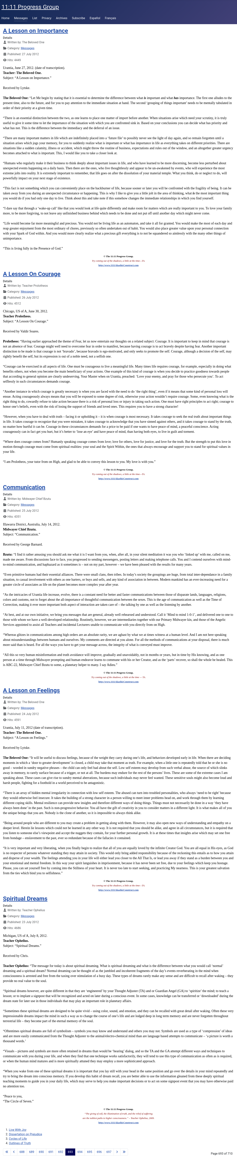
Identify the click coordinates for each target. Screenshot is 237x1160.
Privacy (46, 18)
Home (5, 18)
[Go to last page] (124, 1152)
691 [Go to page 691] (50, 1152)
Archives (61, 18)
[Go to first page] (7, 1152)
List (34, 18)
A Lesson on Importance (35, 30)
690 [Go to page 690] (41, 1152)
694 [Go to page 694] (79, 1152)
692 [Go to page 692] (60, 1152)
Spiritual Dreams (25, 898)
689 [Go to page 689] (31, 1152)
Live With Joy (17, 1130)
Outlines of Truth (20, 1143)
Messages (21, 18)
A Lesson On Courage (32, 273)
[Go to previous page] (14, 1152)
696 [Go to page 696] (99, 1152)
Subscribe (78, 18)
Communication (24, 487)
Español (95, 18)
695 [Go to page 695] (89, 1152)
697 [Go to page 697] (108, 1152)
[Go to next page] (117, 1152)
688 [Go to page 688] (22, 1152)
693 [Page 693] (70, 1152)
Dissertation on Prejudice (25, 1134)
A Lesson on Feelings (31, 690)
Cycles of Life (18, 1138)
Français (110, 18)
